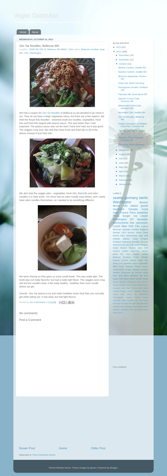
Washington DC (123, 219)
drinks (126, 276)
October (123, 64)
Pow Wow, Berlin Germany (131, 144)
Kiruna (145, 266)
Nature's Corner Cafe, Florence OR (129, 99)
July (121, 158)
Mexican (117, 229)
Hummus (140, 285)
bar (132, 272)
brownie (116, 260)
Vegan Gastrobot (35, 15)
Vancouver (125, 272)
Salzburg (126, 242)
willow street (117, 313)
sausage (128, 306)
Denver (116, 232)
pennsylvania (120, 222)
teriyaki (139, 279)
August (122, 154)
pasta (115, 254)
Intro (146, 285)
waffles (145, 254)
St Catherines (141, 294)
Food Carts (131, 285)
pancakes (144, 303)
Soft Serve (126, 294)
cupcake (126, 229)
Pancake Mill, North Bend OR (132, 94)
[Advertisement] (62, 421)
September (124, 150)
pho (128, 245)
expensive (134, 251)
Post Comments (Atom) (44, 455)
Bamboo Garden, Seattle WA (132, 72)
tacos (135, 263)
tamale (139, 310)
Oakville (116, 291)
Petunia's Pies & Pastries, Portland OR (131, 138)
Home (23, 32)
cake (140, 248)
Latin (123, 288)
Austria (144, 226)
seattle (118, 198)
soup (102, 49)
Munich (123, 248)
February (123, 180)
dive (120, 276)
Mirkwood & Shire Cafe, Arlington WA (130, 106)
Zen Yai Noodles (51, 113)
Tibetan (144, 257)
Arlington (144, 245)
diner (115, 276)
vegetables (143, 263)
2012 (119, 51)
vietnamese (131, 235)
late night (132, 303)
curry (122, 245)
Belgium (144, 229)
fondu (146, 300)
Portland (117, 242)
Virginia (132, 248)
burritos (124, 260)
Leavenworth (118, 270)
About (35, 32)
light (138, 303)
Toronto (144, 242)
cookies (125, 251)
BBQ (115, 266)
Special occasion (140, 270)
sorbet (132, 279)
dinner (116, 205)
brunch (131, 232)
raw (132, 245)
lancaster (142, 219)
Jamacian (116, 288)
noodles (95, 49)
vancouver (142, 222)
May (121, 167)
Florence (122, 285)
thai (132, 222)
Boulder (136, 242)
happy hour (118, 279)
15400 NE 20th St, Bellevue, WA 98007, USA (51, 49)
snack (145, 306)
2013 (119, 47)
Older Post (98, 448)
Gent (145, 232)
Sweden (116, 272)
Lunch (116, 226)
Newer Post (27, 448)
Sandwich (118, 209)
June (121, 163)
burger (126, 215)
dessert (143, 202)
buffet (145, 272)
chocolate (116, 300)
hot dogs (124, 303)
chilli (146, 248)
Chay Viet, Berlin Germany (131, 83)
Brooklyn (127, 257)
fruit (120, 263)
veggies (136, 254)
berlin (143, 198)
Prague (128, 270)
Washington (35, 53)
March (122, 176)
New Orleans (131, 288)
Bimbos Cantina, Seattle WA (132, 67)
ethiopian (134, 276)
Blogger (114, 468)
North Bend (143, 288)
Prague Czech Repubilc (131, 291)
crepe (123, 300)
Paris (133, 212)
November (124, 59)
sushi (137, 245)
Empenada (131, 282)
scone (135, 306)
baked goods (139, 205)
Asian (139, 232)
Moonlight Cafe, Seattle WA (131, 112)
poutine (116, 306)
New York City (130, 226)
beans (137, 297)
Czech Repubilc (125, 266)
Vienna (116, 245)
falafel (140, 260)
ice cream (141, 215)
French (138, 266)
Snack (115, 294)
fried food (116, 303)
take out (133, 310)
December (124, 55)
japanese (127, 263)
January (123, 184)
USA (26, 53)
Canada (133, 209)
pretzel (122, 306)
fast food (144, 276)
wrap (135, 239)
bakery (126, 239)
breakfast (142, 212)
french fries (119, 235)
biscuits (138, 272)
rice (121, 254)
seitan (140, 306)
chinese (116, 251)
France (124, 212)
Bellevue (85, 49)
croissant (130, 300)
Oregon (144, 239)
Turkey (129, 297)
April (121, 171)
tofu (21, 53)
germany (131, 198)
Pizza (116, 215)
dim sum (139, 300)
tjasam (93, 468)
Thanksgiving (118, 297)
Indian (115, 248)
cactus (145, 297)
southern (116, 310)
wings (145, 279)
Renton (145, 291)
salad (126, 279)
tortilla (145, 310)
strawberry (125, 310)
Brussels (123, 282)
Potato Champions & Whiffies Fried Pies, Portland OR (132, 125)
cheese (133, 260)
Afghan (115, 282)
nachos (145, 251)
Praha (136, 257)
